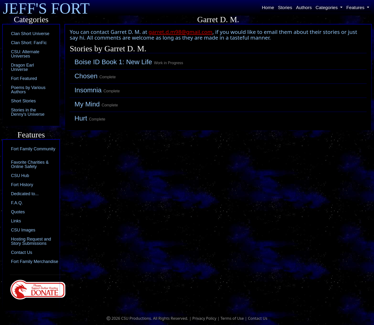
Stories (285, 7)
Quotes (18, 212)
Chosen (95, 76)
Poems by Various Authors (28, 89)
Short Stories (23, 101)
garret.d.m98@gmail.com (181, 32)
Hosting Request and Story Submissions (31, 241)
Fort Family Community (33, 149)
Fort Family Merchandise (34, 261)
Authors (304, 7)
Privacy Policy (204, 318)
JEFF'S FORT (46, 8)
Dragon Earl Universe (22, 67)
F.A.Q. (17, 202)
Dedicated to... (25, 193)
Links (16, 221)
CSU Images (23, 230)
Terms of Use (232, 318)
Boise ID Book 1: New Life (128, 62)
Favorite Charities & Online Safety (30, 164)
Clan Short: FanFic (29, 42)
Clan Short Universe (30, 33)
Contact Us (21, 252)
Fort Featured (24, 78)
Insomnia (97, 90)
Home (268, 7)
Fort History (22, 184)
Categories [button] (327, 7)
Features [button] (356, 7)
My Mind (96, 104)
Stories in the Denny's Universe (28, 112)
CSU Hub (20, 175)
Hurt (89, 118)
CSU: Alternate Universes (25, 53)
